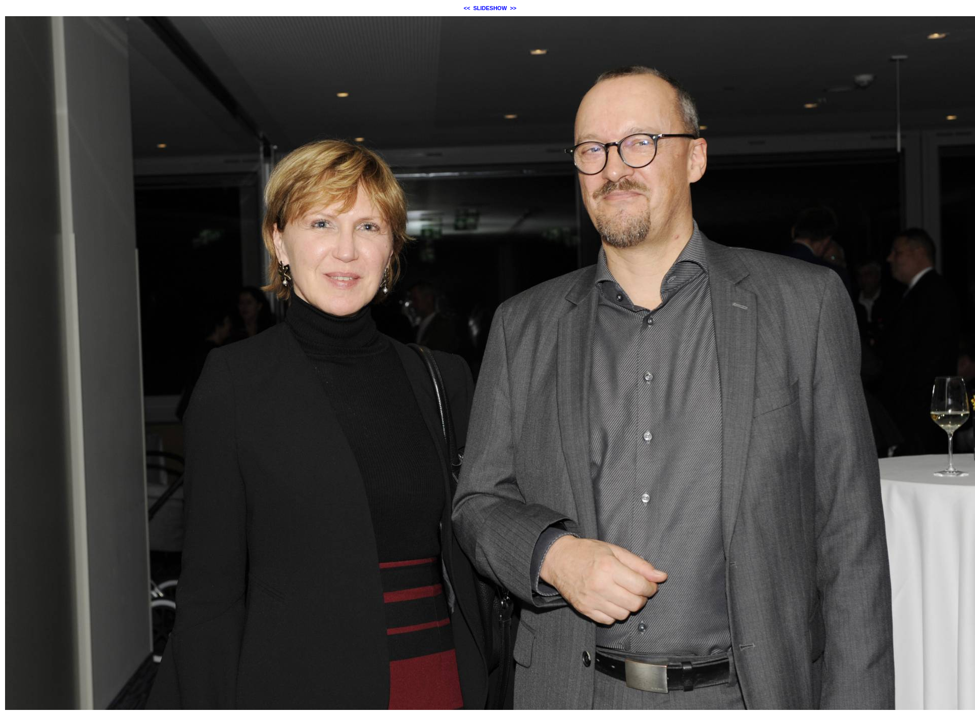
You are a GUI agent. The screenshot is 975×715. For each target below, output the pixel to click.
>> (513, 8)
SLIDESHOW (490, 8)
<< (467, 8)
